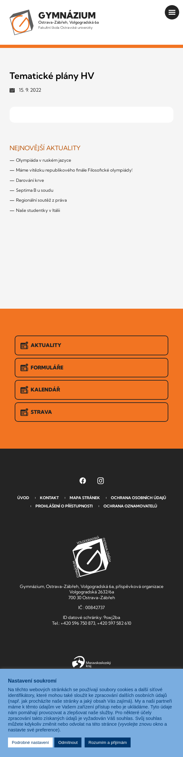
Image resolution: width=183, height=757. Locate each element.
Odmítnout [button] (68, 742)
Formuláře (41, 367)
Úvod (23, 497)
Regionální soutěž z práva (41, 200)
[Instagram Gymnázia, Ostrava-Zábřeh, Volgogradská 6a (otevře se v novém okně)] (100, 480)
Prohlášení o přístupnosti (64, 506)
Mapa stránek (85, 497)
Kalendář (40, 390)
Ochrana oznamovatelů (130, 506)
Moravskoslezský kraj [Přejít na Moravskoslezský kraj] (91, 662)
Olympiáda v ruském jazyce (43, 160)
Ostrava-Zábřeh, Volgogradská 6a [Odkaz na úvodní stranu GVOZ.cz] (68, 20)
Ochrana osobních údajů (138, 497)
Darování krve (30, 180)
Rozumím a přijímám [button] (107, 742)
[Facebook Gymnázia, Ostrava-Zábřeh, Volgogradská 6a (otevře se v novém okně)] (82, 480)
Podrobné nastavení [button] (30, 742)
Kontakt (49, 497)
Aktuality (40, 345)
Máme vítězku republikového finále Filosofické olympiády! (74, 170)
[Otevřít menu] (172, 12)
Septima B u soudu (34, 190)
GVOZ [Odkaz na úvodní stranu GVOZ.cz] (91, 556)
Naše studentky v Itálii (38, 210)
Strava (36, 412)
